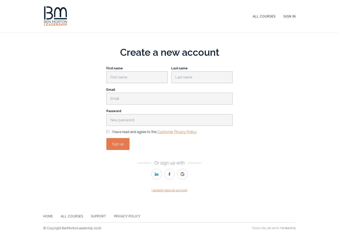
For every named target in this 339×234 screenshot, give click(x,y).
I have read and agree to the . (154, 132)
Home (48, 216)
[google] (182, 174)
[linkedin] (156, 174)
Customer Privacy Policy (176, 132)
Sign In (289, 16)
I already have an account (169, 190)
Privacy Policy (127, 216)
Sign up (118, 144)
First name (114, 68)
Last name (179, 68)
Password (113, 111)
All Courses (264, 16)
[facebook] (169, 174)
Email (110, 89)
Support (98, 216)
